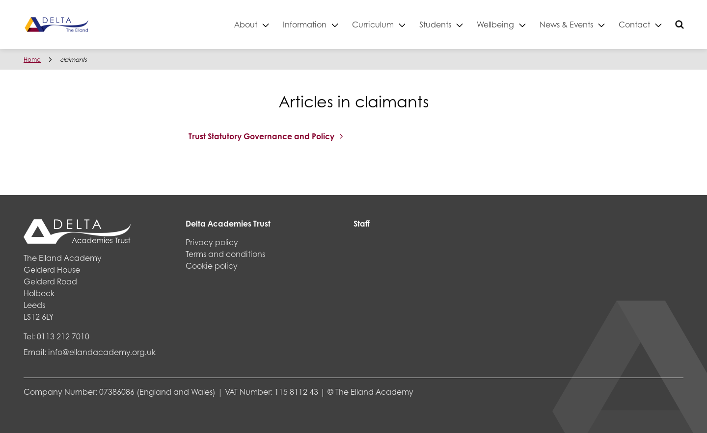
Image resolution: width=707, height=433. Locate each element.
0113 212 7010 (63, 336)
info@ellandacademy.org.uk (102, 351)
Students (435, 24)
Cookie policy (212, 265)
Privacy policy (212, 242)
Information (304, 24)
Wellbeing (495, 24)
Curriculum (373, 24)
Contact (634, 24)
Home (32, 59)
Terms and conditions (225, 253)
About (245, 24)
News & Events (566, 24)
